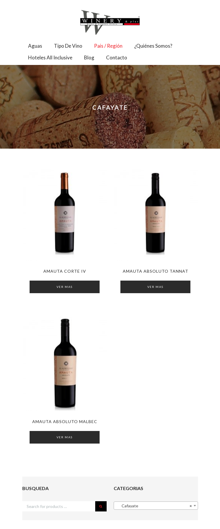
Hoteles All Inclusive (50, 57)
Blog (89, 57)
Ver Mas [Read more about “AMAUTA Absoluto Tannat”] (155, 286)
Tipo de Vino (68, 46)
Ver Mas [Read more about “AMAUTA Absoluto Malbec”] (65, 437)
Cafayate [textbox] (154, 506)
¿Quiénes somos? (153, 46)
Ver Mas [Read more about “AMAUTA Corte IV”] (65, 286)
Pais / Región (108, 46)
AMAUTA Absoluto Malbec (64, 421)
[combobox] (156, 505)
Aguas (35, 46)
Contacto (116, 57)
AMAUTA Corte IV (64, 271)
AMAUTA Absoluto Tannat (155, 271)
